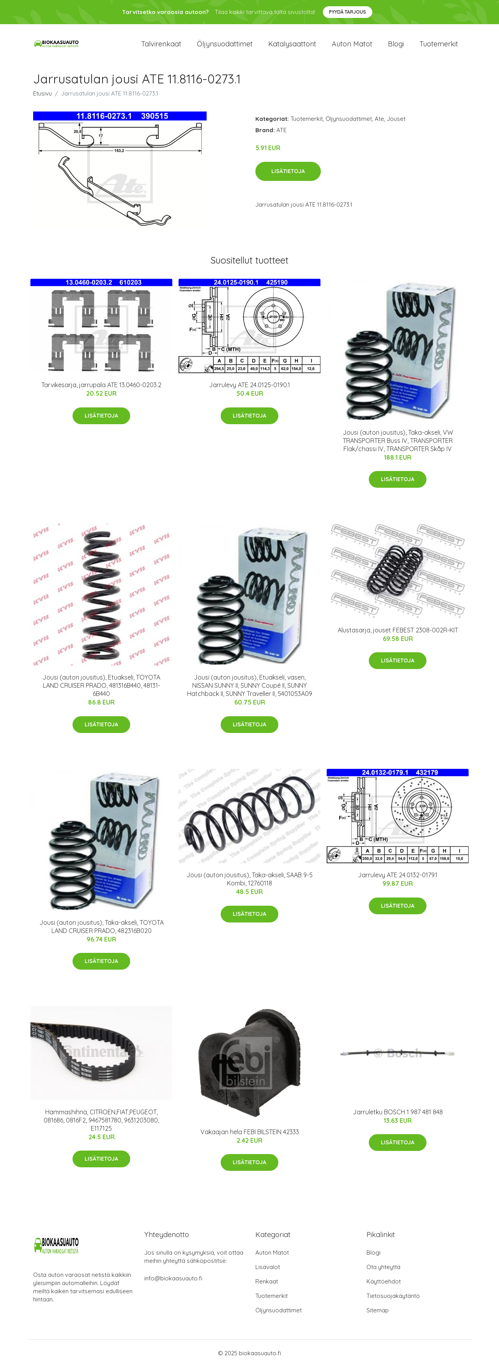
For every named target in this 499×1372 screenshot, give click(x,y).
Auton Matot (272, 1258)
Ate (379, 124)
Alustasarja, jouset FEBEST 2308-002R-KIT (398, 635)
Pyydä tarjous (347, 12)
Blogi (396, 46)
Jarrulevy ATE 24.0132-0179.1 (397, 880)
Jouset (396, 124)
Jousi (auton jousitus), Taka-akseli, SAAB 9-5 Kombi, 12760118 (249, 884)
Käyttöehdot (383, 1287)
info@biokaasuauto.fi (173, 1283)
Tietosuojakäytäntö (393, 1301)
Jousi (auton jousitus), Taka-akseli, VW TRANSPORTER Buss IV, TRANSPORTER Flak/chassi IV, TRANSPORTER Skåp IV (398, 446)
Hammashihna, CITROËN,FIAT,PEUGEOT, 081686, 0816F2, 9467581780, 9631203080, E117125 (101, 1126)
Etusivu (42, 99)
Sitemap (377, 1315)
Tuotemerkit (438, 46)
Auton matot (352, 46)
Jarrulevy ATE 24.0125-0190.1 (249, 391)
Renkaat (266, 1287)
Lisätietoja (288, 176)
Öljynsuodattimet (225, 46)
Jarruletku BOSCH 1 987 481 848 (398, 1117)
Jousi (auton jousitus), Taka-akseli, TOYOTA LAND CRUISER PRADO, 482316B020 (101, 932)
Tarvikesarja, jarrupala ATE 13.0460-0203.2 (101, 391)
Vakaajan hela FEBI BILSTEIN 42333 (249, 1137)
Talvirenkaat (161, 46)
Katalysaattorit (292, 46)
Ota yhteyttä (383, 1272)
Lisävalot (267, 1272)
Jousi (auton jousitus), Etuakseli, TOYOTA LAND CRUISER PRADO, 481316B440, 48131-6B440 (101, 691)
